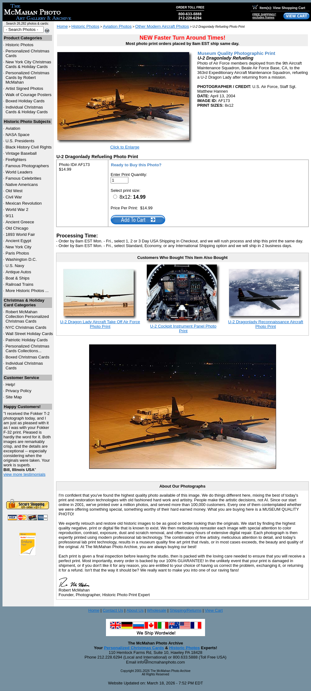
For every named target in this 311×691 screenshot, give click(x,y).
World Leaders (19, 172)
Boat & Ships (18, 278)
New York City (18, 247)
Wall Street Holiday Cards (29, 333)
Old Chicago (17, 228)
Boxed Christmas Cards (28, 357)
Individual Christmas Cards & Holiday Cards (27, 109)
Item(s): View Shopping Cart (278, 8)
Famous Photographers (27, 165)
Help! (10, 384)
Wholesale (156, 610)
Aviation (13, 128)
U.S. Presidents (20, 141)
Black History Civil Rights (29, 147)
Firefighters (16, 159)
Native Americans (22, 184)
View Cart (214, 610)
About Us (135, 610)
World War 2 (17, 209)
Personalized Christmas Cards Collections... (28, 348)
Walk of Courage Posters (29, 94)
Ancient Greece (20, 222)
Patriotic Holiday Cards (27, 340)
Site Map (14, 397)
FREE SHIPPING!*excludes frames (264, 16)
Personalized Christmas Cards (134, 647)
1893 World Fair (20, 234)
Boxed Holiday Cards (25, 101)
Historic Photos (20, 44)
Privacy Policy (18, 390)
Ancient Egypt (18, 240)
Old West (14, 190)
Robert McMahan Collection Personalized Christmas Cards (27, 316)
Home (62, 26)
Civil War (14, 197)
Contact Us (113, 610)
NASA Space (18, 134)
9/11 (10, 215)
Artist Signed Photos (24, 88)
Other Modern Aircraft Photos (162, 26)
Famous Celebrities (23, 178)
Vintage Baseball (21, 153)
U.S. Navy (15, 265)
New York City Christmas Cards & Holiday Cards (28, 64)
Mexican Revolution (24, 203)
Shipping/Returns (185, 610)
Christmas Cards (26, 327)
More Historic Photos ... (27, 290)
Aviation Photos (117, 26)
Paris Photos (17, 253)
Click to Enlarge (124, 147)
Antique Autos (18, 272)
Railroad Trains (20, 284)
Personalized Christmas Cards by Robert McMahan (28, 78)
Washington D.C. (21, 259)
